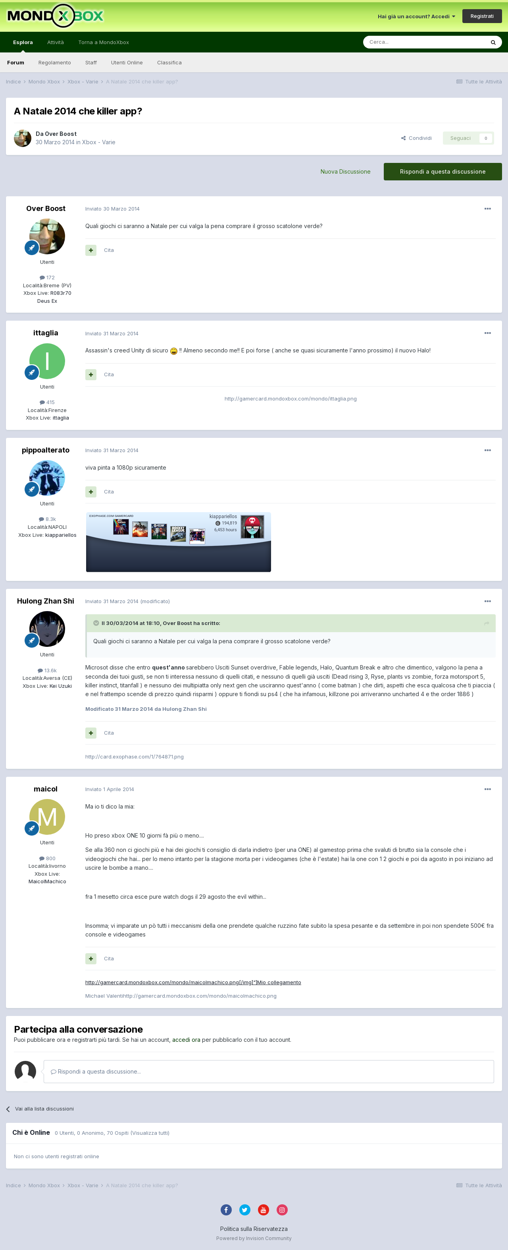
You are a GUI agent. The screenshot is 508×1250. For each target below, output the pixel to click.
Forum (15, 62)
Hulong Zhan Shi (45, 601)
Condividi (416, 138)
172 (47, 277)
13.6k (47, 670)
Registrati (482, 16)
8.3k (47, 519)
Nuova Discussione (346, 171)
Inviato (112, 208)
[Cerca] (400, 42)
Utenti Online (127, 62)
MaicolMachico (47, 881)
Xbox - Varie (98, 142)
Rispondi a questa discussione (443, 171)
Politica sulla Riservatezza (254, 1228)
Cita (109, 250)
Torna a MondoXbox (103, 42)
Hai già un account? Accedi (416, 16)
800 (47, 858)
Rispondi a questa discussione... (96, 1071)
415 (47, 402)
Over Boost (61, 133)
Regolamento (54, 62)
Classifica (169, 62)
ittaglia (45, 333)
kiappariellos (60, 535)
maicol (46, 789)
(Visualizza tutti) (149, 1133)
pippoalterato (45, 450)
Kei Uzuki (60, 686)
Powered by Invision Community (254, 1238)
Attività (55, 42)
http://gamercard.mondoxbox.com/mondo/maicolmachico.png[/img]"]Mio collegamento (193, 982)
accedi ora (186, 1039)
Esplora (23, 45)
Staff (91, 62)
